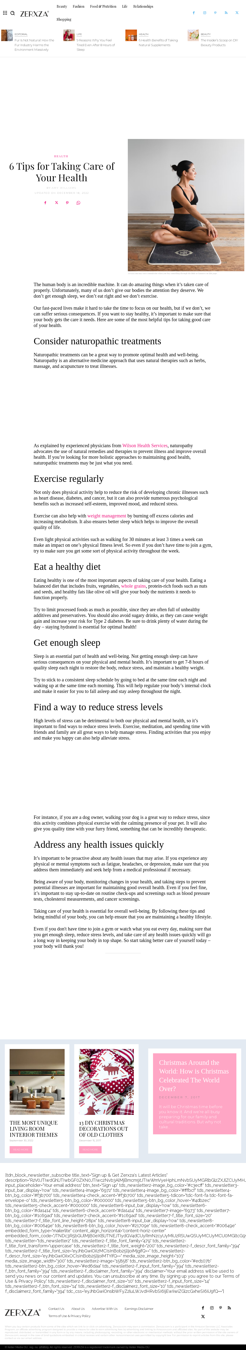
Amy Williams (64, 187)
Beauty (206, 34)
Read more (21, 1149)
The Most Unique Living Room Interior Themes (34, 1128)
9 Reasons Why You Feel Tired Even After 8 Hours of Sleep (96, 44)
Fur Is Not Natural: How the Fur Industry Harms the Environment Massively (34, 44)
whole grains (133, 586)
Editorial (21, 34)
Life (79, 34)
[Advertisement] (123, 95)
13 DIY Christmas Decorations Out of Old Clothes (103, 1128)
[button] (12, 13)
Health (143, 34)
